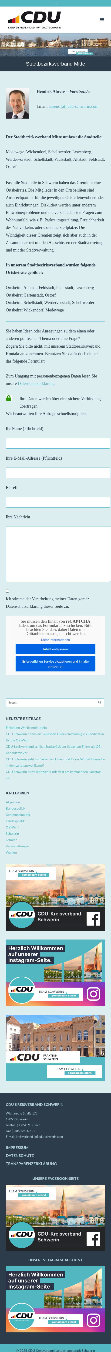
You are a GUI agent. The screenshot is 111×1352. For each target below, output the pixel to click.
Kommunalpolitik (18, 815)
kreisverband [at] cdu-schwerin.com (39, 1137)
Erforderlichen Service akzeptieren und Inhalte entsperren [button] (55, 663)
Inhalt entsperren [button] (55, 649)
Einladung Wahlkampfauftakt (26, 728)
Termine (11, 840)
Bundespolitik (15, 808)
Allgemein (13, 802)
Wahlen (11, 852)
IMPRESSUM (17, 1147)
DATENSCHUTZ (20, 1155)
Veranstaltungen (17, 846)
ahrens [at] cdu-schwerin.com (73, 106)
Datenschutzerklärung (36, 383)
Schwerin (12, 833)
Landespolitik (15, 821)
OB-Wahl (12, 827)
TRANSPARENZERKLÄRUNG (31, 1163)
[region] (55, 44)
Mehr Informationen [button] (55, 640)
